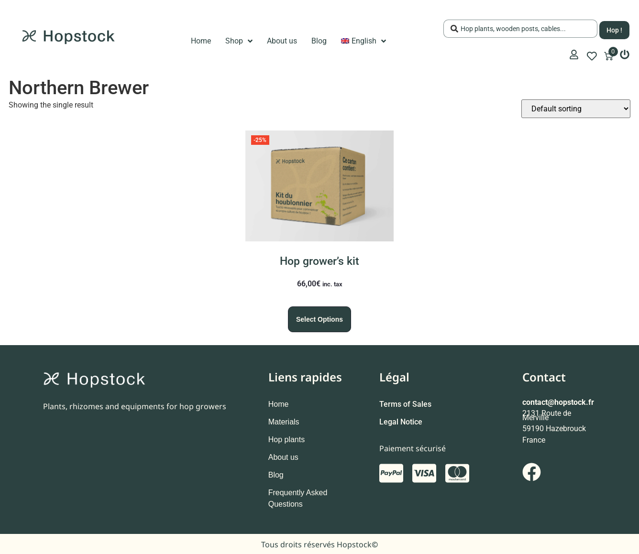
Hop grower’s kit (319, 261)
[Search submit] (614, 29)
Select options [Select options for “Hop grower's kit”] (319, 319)
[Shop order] (575, 108)
